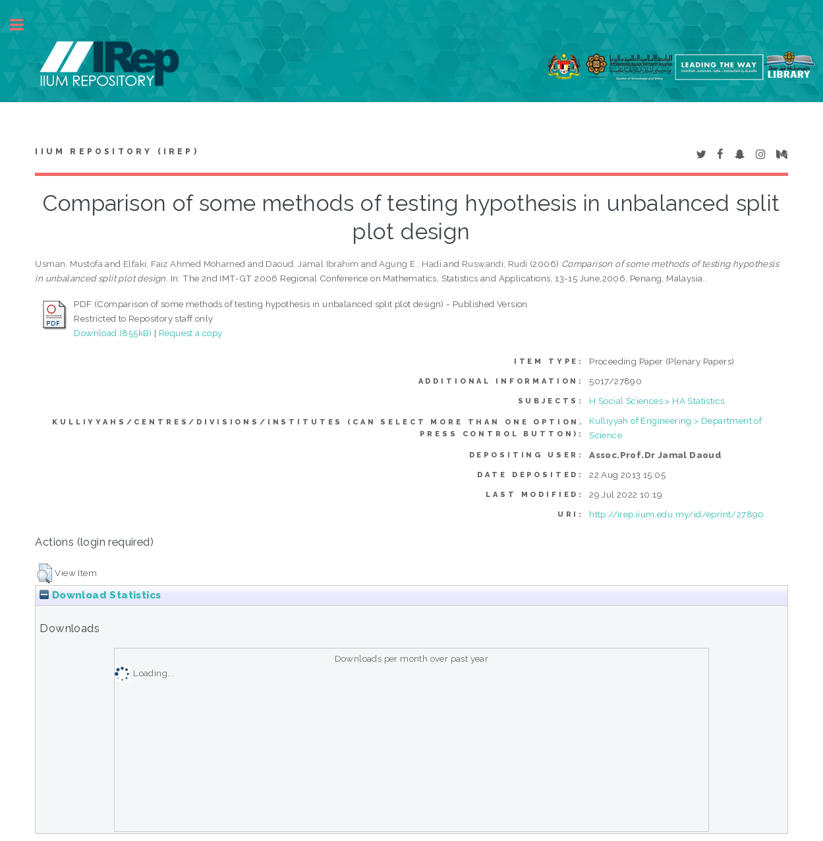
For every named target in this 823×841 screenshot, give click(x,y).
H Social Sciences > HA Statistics (656, 400)
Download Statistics (100, 595)
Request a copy (191, 333)
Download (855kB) (113, 333)
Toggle (23, 24)
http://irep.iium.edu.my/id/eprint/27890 (676, 514)
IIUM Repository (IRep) (116, 151)
